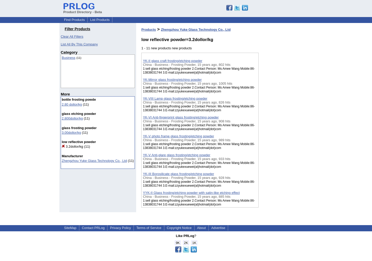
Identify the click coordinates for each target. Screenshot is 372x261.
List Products (100, 20)
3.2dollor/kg (72, 146)
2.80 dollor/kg (72, 104)
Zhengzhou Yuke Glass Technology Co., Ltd (94, 161)
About (201, 228)
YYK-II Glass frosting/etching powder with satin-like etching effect (191, 193)
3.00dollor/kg (71, 133)
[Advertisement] (284, 134)
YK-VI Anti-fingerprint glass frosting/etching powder (181, 117)
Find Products (74, 20)
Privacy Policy (120, 228)
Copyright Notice (179, 228)
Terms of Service (148, 228)
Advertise (218, 228)
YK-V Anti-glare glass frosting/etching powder (176, 155)
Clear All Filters (72, 36)
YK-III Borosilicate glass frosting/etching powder (178, 174)
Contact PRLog (93, 228)
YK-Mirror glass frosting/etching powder (172, 80)
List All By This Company (79, 44)
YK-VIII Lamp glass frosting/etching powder (175, 98)
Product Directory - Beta (82, 10)
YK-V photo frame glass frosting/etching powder (178, 136)
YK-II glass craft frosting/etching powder (172, 61)
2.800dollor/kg (72, 118)
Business (68, 58)
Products (148, 29)
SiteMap (70, 228)
